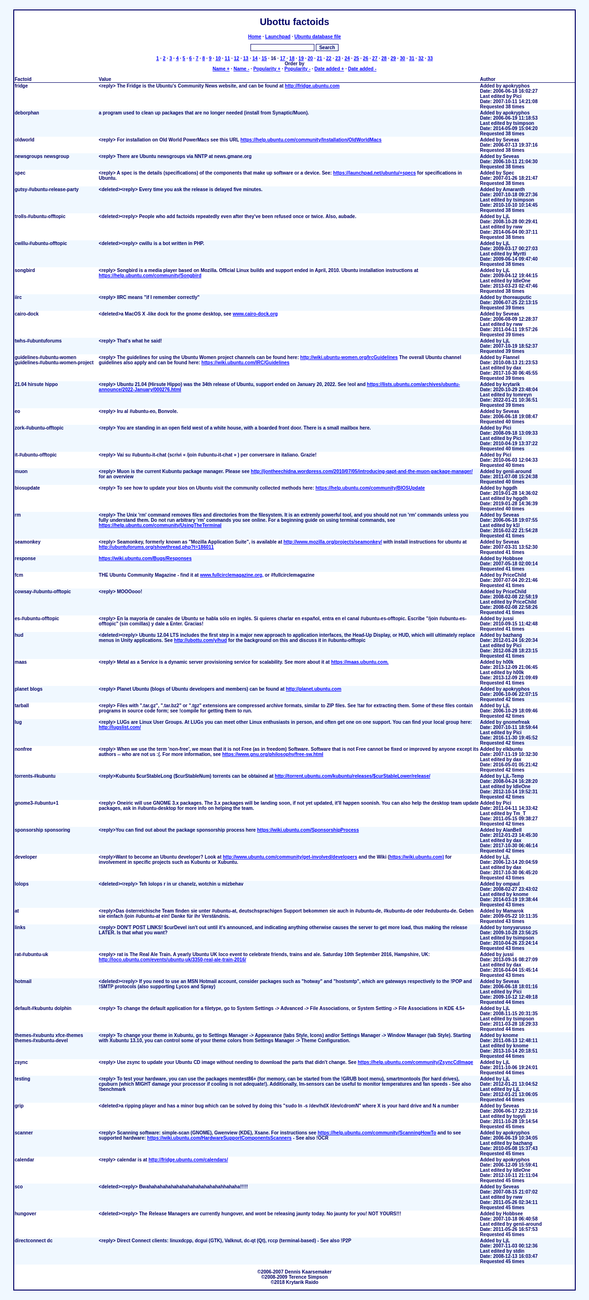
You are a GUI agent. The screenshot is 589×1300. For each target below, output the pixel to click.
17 (282, 58)
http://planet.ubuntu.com (313, 689)
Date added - (362, 68)
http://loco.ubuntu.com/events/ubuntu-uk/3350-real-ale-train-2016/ (172, 959)
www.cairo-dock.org (254, 313)
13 (246, 58)
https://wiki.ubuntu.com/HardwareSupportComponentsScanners (219, 1138)
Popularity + (267, 68)
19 (300, 58)
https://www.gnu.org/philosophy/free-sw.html (272, 754)
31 (411, 58)
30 (402, 58)
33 (430, 58)
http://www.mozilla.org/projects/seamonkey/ (333, 542)
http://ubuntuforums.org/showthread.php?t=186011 (156, 547)
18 (291, 58)
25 (356, 58)
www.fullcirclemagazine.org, (231, 575)
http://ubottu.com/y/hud (200, 640)
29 (393, 58)
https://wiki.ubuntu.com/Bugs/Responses (145, 558)
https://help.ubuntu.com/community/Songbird (150, 275)
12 (236, 58)
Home (254, 36)
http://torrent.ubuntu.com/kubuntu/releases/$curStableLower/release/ (352, 776)
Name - (241, 68)
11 (227, 58)
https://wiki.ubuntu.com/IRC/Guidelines (245, 362)
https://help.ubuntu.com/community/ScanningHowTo (377, 1132)
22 (328, 58)
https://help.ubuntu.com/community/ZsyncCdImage (415, 1062)
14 (255, 58)
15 (264, 58)
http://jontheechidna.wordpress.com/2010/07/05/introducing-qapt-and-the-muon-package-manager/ (362, 471)
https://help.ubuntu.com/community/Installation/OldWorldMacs (311, 139)
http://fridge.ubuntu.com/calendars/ (188, 1159)
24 (347, 58)
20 (310, 58)
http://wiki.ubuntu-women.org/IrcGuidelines (349, 357)
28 (384, 58)
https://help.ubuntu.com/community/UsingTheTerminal (160, 525)
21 (319, 58)
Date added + (329, 68)
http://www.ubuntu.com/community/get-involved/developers (290, 857)
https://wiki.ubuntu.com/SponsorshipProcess (308, 830)
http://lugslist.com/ (120, 727)
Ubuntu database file (317, 36)
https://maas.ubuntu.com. (360, 662)
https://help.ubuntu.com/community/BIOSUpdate (370, 488)
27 (374, 58)
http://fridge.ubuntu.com (312, 85)
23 (337, 58)
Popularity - (298, 68)
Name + (221, 68)
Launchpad (277, 36)
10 (218, 58)
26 (365, 58)
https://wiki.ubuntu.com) (416, 857)
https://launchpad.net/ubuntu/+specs (374, 173)
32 (420, 58)
